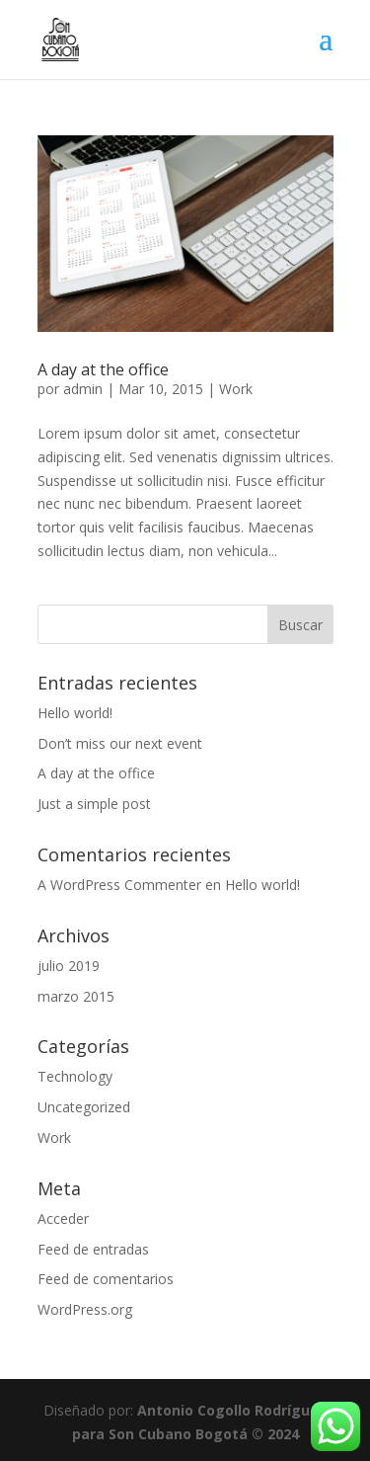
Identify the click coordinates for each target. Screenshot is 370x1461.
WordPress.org (84, 1309)
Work (236, 388)
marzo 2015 (75, 996)
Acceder (63, 1218)
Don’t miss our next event (119, 743)
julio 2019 (68, 965)
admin (83, 388)
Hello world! (74, 712)
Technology (74, 1076)
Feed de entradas (93, 1249)
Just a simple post (94, 803)
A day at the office (103, 369)
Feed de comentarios (105, 1278)
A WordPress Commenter (119, 884)
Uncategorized (83, 1106)
